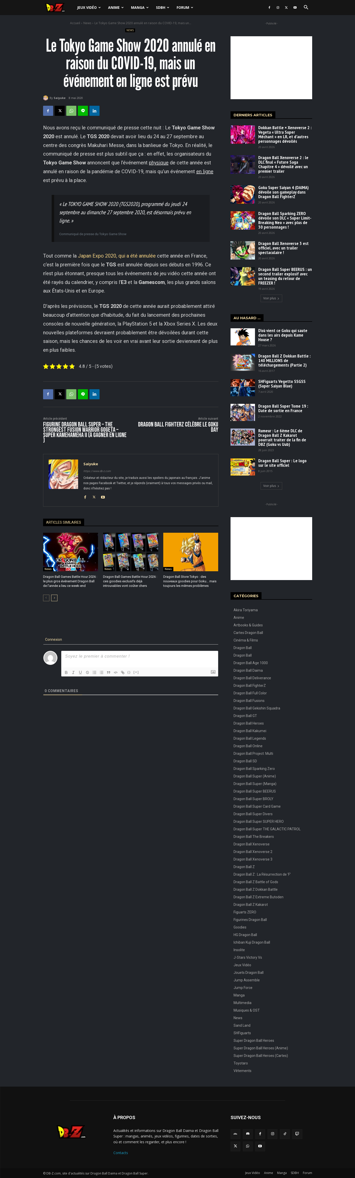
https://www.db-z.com (97, 471)
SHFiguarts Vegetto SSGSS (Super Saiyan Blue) (282, 383)
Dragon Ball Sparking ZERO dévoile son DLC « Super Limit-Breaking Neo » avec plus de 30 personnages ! (284, 220)
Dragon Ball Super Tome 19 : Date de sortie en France (283, 408)
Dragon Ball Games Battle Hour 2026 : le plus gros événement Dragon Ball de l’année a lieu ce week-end (70, 581)
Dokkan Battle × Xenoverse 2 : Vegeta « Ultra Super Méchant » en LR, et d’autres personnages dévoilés (285, 134)
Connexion (53, 639)
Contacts (120, 1152)
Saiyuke (60, 98)
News (87, 23)
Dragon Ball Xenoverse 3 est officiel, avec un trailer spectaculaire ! (283, 247)
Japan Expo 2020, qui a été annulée (117, 256)
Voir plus (271, 298)
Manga (140, 7)
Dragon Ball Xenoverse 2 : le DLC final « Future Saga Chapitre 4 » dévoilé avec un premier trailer (283, 164)
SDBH (162, 7)
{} (129, 672)
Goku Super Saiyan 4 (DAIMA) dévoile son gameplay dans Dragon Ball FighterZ (283, 192)
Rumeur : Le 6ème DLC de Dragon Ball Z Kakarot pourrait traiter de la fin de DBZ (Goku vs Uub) (282, 437)
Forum (185, 7)
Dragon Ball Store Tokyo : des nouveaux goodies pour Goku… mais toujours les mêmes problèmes (189, 581)
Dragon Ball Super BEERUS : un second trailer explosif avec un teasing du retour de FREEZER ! (285, 276)
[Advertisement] (271, 67)
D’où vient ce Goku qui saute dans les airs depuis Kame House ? (282, 335)
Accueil (75, 23)
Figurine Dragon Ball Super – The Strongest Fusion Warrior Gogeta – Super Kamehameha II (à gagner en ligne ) (84, 432)
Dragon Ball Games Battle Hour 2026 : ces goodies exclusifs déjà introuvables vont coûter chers (130, 581)
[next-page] (54, 598)
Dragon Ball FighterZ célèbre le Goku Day (178, 427)
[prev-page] (46, 598)
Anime (116, 7)
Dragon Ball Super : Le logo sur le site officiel (282, 463)
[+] (136, 672)
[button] (306, 8)
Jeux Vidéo (89, 7)
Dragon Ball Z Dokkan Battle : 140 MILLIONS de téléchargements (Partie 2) (284, 360)
